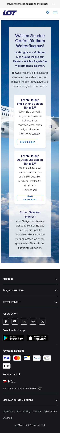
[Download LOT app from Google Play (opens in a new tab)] (13, 338)
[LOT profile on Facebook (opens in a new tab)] (6, 321)
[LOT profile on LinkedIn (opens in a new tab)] (24, 321)
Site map (7, 418)
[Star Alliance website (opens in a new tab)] (31, 388)
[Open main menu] (55, 13)
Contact (37, 411)
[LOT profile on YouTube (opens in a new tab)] (15, 321)
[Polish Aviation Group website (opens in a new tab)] (31, 381)
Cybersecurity (50, 411)
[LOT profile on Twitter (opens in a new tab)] (42, 321)
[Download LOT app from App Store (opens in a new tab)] (37, 338)
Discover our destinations (30, 400)
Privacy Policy (23, 411)
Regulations (8, 411)
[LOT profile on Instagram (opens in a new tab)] (33, 321)
